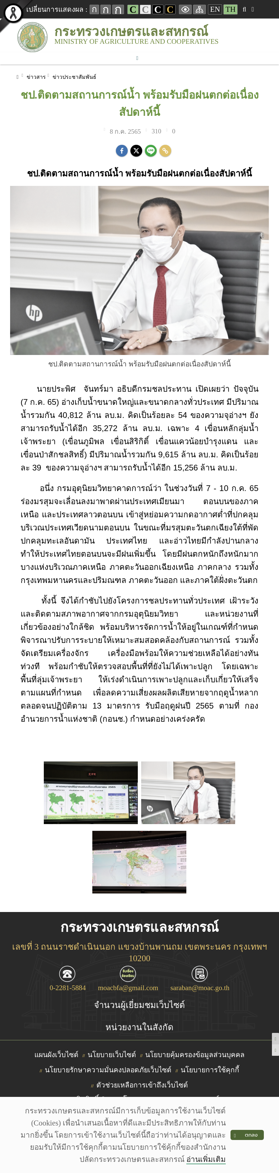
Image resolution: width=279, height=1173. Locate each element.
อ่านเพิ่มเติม (206, 1159)
